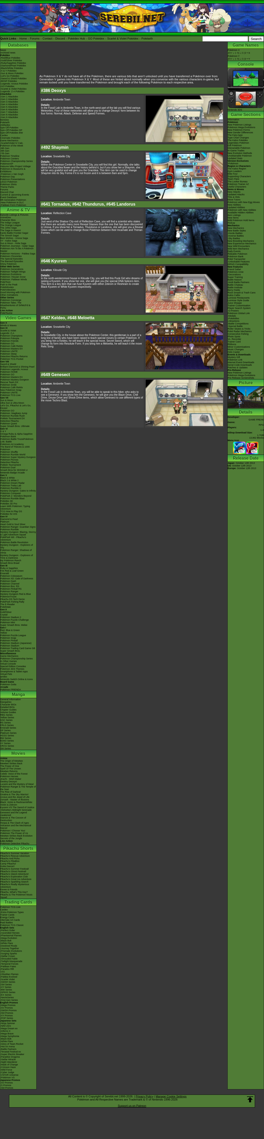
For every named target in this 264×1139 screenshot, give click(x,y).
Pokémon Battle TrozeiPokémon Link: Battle (17, 440)
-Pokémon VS (7, 1077)
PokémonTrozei (8, 596)
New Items (233, 217)
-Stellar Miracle (8, 1059)
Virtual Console (8, 663)
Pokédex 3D (6, 501)
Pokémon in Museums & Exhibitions (13, 170)
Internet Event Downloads (241, 362)
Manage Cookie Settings (171, 1096)
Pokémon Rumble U (10, 488)
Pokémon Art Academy (12, 444)
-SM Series (6, 984)
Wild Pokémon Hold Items (241, 220)
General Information (10, 699)
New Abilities (234, 205)
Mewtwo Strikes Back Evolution (16, 835)
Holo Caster (234, 352)
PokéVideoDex (7, 289)
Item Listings (234, 215)
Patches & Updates (238, 367)
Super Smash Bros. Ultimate (15, 426)
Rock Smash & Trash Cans (241, 292)
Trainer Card (234, 341)
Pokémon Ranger (9, 591)
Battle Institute (235, 287)
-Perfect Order (7, 930)
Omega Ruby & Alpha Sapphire (16, 434)
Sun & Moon (6, 400)
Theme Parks (7, 187)
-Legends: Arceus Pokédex (14, 83)
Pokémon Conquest (10, 493)
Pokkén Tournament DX (12, 418)
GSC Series (6, 720)
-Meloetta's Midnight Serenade (16, 810)
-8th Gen (4, 151)
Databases (18, 45)
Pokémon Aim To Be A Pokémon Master (17, 249)
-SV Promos (6, 1008)
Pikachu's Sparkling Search (14, 881)
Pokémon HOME (9, 372)
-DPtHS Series (7, 992)
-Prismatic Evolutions (11, 951)
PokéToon (5, 282)
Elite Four (233, 174)
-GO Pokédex (7, 86)
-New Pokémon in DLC (12, 202)
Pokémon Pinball (9, 640)
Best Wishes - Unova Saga (14, 238)
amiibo (3, 676)
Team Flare (233, 179)
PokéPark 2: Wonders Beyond (15, 496)
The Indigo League (10, 222)
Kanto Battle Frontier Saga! (14, 233)
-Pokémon (233, 163)
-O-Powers (233, 310)
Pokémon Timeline (9, 156)
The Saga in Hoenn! (10, 230)
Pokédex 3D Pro (8, 503)
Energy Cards (7, 917)
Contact (47, 38)
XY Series (5, 743)
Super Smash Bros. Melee (13, 625)
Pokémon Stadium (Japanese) (15, 643)
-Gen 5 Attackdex (9, 107)
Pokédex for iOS (8, 514)
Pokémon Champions (11, 335)
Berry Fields (234, 290)
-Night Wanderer (8, 1062)
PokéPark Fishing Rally (12, 601)
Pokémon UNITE (9, 351)
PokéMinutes (7, 287)
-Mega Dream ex (9, 1028)
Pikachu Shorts (18, 848)
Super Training (235, 277)
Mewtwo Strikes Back (11, 763)
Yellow (3, 632)
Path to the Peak (9, 284)
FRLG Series (7, 725)
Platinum (4, 521)
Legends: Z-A (7, 333)
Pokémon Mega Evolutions (241, 127)
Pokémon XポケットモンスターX (239, 51)
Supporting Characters (239, 176)
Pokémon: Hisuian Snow (13, 277)
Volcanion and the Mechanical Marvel (15, 826)
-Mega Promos (7, 1005)
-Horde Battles (235, 233)
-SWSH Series (7, 982)
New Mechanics (236, 228)
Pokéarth (147, 38)
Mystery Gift (234, 357)
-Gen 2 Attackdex (9, 99)
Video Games (18, 318)
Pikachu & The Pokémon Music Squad (16, 896)
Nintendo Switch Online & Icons (16, 679)
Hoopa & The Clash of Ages (14, 823)
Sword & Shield (8, 364)
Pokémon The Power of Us (14, 833)
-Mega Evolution (8, 938)
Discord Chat (7, 192)
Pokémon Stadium (9, 645)
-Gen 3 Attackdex (9, 101)
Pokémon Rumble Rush (12, 416)
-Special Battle (235, 326)
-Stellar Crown (7, 956)
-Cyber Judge (7, 1072)
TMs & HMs (234, 197)
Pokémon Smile (8, 385)
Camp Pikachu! (8, 863)
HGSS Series (7, 735)
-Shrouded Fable (9, 958)
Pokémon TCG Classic (12, 925)
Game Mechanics (9, 140)
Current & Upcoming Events (14, 194)
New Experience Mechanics (242, 243)
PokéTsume (6, 313)
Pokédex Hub (76, 38)
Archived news (7, 52)
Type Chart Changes (238, 137)
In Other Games (8, 661)
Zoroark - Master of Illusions (14, 799)
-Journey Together (9, 948)
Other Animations (9, 295)
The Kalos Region (237, 168)
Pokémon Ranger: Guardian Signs (18, 527)
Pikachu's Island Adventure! (14, 874)
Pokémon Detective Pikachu (14, 843)
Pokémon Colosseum (11, 576)
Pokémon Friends (9, 341)
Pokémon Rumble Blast (12, 498)
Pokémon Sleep (8, 354)
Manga (18, 694)
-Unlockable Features (239, 261)
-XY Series (5, 987)
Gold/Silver (6, 612)
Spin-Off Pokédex (9, 127)
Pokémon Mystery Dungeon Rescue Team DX (14, 381)
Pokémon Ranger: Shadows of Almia (16, 551)
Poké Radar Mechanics (240, 331)
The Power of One (9, 766)
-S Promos (5, 1085)
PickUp (231, 223)
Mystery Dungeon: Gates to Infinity (18, 490)
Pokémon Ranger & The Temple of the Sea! (18, 788)
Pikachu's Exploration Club (14, 876)
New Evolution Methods (240, 153)
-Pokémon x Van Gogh (11, 174)
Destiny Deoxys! (8, 781)
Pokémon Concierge (10, 300)
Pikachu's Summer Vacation (14, 853)
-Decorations (234, 274)
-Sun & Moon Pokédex (11, 73)
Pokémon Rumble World (12, 454)
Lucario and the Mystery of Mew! (17, 784)
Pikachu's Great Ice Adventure (15, 879)
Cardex (4, 135)
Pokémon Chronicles (11, 256)
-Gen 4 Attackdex (9, 104)
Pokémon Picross (9, 459)
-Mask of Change (9, 1064)
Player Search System (239, 308)
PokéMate (5, 607)
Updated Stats (235, 158)
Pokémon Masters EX (11, 348)
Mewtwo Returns (9, 771)
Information (233, 119)
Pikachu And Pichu (10, 858)
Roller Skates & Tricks (239, 328)
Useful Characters (237, 186)
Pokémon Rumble (9, 529)
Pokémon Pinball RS (11, 589)
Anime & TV (18, 210)
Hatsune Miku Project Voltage (15, 166)
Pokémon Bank (8, 436)
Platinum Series (8, 733)
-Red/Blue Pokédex (10, 58)
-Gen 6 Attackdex (9, 109)
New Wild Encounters (239, 246)
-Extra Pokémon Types (12, 912)
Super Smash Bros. (10, 651)
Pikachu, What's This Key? (14, 892)
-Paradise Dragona (10, 1057)
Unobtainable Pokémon (240, 155)
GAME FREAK (256, 419)
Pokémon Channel (9, 583)
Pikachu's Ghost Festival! (13, 871)
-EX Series (5, 995)
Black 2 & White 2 (9, 480)
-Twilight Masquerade (11, 961)
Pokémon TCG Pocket (11, 359)
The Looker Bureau (238, 181)
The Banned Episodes (11, 261)
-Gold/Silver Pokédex (11, 60)
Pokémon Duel (7, 467)
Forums (34, 38)
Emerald (4, 573)
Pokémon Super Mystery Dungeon (18, 457)
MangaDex (6, 702)
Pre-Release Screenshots (241, 378)
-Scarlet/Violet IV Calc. (11, 143)
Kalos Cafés (234, 295)
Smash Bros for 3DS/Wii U (14, 470)
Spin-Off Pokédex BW (11, 132)
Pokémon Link (235, 359)
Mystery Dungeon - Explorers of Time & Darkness (16, 556)
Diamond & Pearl (9, 519)
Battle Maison (235, 279)
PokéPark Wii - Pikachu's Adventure (13, 538)
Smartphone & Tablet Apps (14, 671)
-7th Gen (4, 153)
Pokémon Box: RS (9, 586)
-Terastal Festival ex (10, 1051)
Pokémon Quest (8, 423)
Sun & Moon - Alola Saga (13, 243)
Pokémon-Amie (236, 272)
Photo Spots (234, 336)
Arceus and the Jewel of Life (14, 797)
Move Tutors (234, 199)
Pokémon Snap (8, 638)
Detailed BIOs (7, 707)
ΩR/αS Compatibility (238, 264)
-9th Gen (4, 148)
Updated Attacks (236, 194)
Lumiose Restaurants (239, 298)
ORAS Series (7, 746)
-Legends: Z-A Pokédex (12, 91)
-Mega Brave (7, 1033)
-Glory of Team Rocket (11, 1044)
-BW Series (6, 989)
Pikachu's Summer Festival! (14, 869)
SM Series (5, 748)
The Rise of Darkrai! (10, 792)
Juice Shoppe (235, 303)
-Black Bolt (5, 940)
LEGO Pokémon (8, 182)
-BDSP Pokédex (8, 81)
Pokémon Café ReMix (11, 346)
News (3, 50)
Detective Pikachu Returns (14, 356)
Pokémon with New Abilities (242, 210)
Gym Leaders (235, 171)
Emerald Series (8, 728)
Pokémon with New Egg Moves (244, 202)
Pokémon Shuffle (9, 452)
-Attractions (234, 321)
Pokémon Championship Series (16, 161)
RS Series (5, 722)
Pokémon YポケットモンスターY (239, 57)
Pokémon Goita (8, 684)
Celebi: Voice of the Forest (14, 774)
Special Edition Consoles (13, 666)
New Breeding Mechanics (241, 241)
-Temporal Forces (9, 964)
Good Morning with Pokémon (15, 292)
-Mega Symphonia (9, 1036)
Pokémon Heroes (9, 776)
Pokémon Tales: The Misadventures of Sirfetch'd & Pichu (15, 305)
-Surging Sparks (8, 953)
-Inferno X (5, 1031)
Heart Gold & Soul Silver (13, 524)
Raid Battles (6, 922)
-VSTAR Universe (9, 1075)
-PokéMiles (233, 318)
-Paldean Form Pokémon (13, 205)
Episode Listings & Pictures (14, 215)
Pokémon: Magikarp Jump (13, 413)
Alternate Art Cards (10, 920)
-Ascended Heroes (10, 933)
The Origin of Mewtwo (11, 761)
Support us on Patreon (132, 1105)
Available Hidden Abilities (240, 212)
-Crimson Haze (8, 1067)
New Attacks (234, 192)
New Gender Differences (240, 132)
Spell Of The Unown (10, 768)
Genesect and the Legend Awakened (13, 813)
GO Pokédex (96, 38)
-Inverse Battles (236, 236)
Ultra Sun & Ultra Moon (12, 403)
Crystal (3, 614)
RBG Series (6, 715)
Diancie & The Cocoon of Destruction (13, 819)
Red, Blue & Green (10, 630)
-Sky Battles (234, 238)
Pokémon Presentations (12, 179)
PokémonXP (6, 163)
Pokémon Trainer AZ (238, 184)
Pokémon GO (7, 343)
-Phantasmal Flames (11, 935)
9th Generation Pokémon (13, 200)
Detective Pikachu (9, 421)
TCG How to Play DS (11, 511)
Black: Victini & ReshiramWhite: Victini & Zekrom (16, 803)
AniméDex (5, 217)
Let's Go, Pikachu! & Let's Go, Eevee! (15, 406)
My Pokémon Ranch (10, 560)
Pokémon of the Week (11, 145)
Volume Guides (8, 712)
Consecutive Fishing (238, 334)
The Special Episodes (11, 259)
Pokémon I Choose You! (12, 830)
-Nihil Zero (5, 1026)
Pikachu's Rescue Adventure (15, 856)
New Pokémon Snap (10, 390)
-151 (2, 971)
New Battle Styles (237, 230)
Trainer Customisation (239, 305)
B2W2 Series (7, 740)
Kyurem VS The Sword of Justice (17, 807)
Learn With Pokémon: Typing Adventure (15, 507)
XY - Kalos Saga (8, 240)
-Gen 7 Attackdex (9, 112)
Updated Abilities (236, 207)
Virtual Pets (6, 674)
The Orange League (10, 225)
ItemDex (4, 120)
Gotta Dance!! (7, 866)
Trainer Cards (7, 915)
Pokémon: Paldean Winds (13, 279)
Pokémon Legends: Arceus (14, 369)
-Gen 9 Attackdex (9, 117)
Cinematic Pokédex (10, 138)
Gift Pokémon (235, 145)
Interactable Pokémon (239, 148)
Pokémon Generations (11, 269)
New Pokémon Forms (239, 130)
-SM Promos (6, 1013)
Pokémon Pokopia (9, 338)
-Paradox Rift (7, 969)
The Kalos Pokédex (238, 140)
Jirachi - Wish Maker (10, 779)
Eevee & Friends (9, 889)
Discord (60, 38)
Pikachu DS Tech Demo (12, 599)
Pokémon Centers (9, 158)
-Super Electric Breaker (12, 1054)
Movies (18, 753)
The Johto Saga (8, 228)
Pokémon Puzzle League (13, 635)
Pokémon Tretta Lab (10, 485)
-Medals (232, 316)
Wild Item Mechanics (238, 248)
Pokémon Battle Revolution (14, 542)
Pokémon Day (7, 176)
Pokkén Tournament (10, 465)
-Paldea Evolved (8, 977)
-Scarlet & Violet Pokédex (13, 89)
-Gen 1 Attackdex (9, 96)
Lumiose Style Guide (238, 300)
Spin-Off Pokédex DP (11, 130)
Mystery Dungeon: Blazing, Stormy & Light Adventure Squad (18, 533)
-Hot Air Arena (7, 1046)
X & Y (3, 431)
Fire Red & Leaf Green (12, 571)
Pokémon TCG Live (10, 395)
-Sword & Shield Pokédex (13, 78)
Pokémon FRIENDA (10, 689)
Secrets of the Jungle (11, 838)
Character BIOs (8, 704)
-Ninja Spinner (7, 1023)
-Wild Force (6, 1069)
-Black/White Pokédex (11, 68)
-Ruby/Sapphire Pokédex (13, 63)
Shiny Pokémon (8, 264)
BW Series (5, 738)
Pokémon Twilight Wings (13, 271)
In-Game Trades (236, 150)
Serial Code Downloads (240, 365)
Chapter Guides (8, 709)
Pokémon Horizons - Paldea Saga (17, 253)
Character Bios (8, 220)
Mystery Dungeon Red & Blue (15, 594)
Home (23, 38)
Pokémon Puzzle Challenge (14, 620)
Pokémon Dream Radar (12, 483)
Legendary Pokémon (238, 143)
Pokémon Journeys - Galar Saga (17, 246)
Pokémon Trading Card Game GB (17, 648)
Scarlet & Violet (8, 330)
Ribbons (232, 344)
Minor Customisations (239, 347)
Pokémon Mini (7, 622)
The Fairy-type (235, 135)
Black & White (7, 478)
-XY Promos (6, 1015)
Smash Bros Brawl (9, 563)
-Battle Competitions (238, 323)
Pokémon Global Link (239, 313)
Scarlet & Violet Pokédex (122, 38)
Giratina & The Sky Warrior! (14, 794)
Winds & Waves (8, 325)
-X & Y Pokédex (8, 70)
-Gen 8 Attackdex (9, 114)
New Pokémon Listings (239, 124)
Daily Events (234, 251)
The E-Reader (7, 604)
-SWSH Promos (8, 1010)
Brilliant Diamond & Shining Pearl (17, 366)
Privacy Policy (144, 1096)
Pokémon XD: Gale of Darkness (16, 578)
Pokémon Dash (8, 581)
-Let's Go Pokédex (9, 76)
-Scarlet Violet (7, 979)
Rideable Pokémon (237, 254)
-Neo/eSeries (7, 997)
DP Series (5, 730)
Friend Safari (234, 269)
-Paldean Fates (8, 966)
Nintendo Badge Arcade (12, 472)
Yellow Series (7, 717)
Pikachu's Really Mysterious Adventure (14, 885)
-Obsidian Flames (9, 974)
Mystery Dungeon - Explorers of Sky (16, 546)
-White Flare (6, 943)
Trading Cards (18, 902)
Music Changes (236, 349)
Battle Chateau (235, 285)
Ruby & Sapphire (9, 568)
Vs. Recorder (234, 339)
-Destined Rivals (8, 946)
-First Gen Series (9, 1000)
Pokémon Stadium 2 (10, 617)
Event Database (8, 197)
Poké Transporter (236, 259)
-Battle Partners (8, 1049)
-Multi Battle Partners (238, 282)
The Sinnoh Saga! (9, 235)
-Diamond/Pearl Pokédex (13, 65)
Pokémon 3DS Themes (12, 669)
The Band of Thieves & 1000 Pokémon (15, 448)
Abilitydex (5, 125)
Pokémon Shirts (8, 184)
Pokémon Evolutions (10, 274)
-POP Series (6, 1018)
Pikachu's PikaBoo (9, 861)
